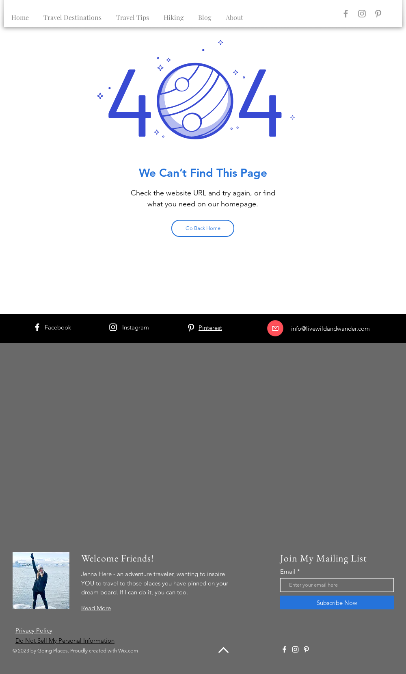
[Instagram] (362, 14)
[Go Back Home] (202, 228)
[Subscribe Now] (337, 602)
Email (288, 571)
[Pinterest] (378, 14)
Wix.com (128, 651)
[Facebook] (346, 14)
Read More (96, 608)
